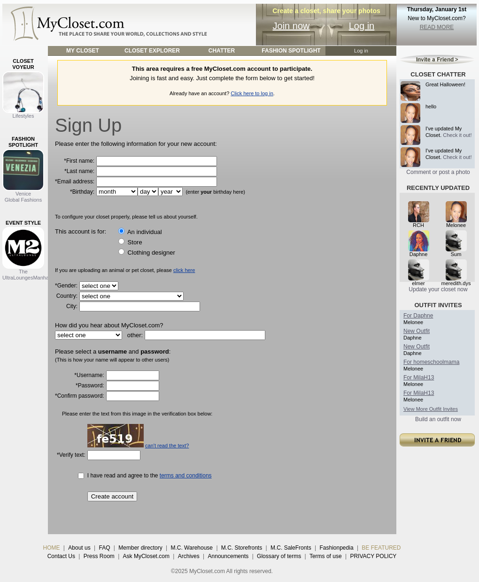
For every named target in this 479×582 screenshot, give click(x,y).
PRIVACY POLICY (373, 556)
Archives (189, 556)
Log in (362, 26)
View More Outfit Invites (430, 409)
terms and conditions (186, 475)
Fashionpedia (337, 547)
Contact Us (61, 556)
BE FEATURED (381, 547)
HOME (51, 547)
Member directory (140, 547)
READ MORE (437, 27)
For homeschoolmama (431, 362)
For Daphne (418, 315)
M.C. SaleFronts (290, 547)
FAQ (104, 547)
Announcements (228, 556)
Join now (291, 26)
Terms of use (325, 556)
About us (79, 547)
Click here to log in (252, 93)
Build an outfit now (438, 419)
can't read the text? (167, 445)
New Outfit (416, 331)
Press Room (99, 556)
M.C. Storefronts (241, 547)
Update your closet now (438, 289)
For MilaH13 (418, 377)
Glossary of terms (279, 556)
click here (184, 270)
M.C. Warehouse (191, 547)
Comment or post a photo (438, 172)
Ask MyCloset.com (146, 556)
